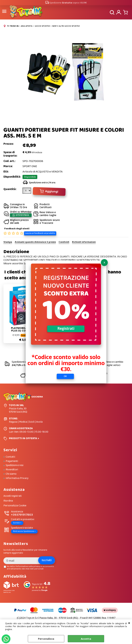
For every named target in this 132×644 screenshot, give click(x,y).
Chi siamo (11, 474)
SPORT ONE (30, 166)
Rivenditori (12, 469)
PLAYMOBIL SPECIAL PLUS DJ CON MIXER (24, 329)
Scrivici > (17, 523)
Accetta (86, 638)
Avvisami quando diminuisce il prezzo (35, 242)
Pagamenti (12, 461)
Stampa (7, 242)
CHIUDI (129, 623)
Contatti (10, 457)
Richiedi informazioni (84, 242)
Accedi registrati (12, 496)
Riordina (8, 501)
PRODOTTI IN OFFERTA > (24, 438)
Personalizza (46, 638)
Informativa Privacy (17, 478)
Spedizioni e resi (14, 465)
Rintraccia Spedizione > (24, 531)
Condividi (64, 242)
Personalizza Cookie (14, 505)
